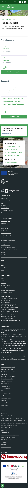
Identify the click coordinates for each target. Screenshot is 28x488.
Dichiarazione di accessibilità (8, 369)
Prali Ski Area (4, 413)
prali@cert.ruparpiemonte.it (11, 308)
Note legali (3, 391)
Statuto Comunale (5, 386)
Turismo (3, 252)
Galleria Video (4, 288)
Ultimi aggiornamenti (6, 398)
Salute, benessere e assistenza (8, 247)
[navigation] (3, 6)
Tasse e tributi (4, 263)
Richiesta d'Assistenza (6, 381)
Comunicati (3, 267)
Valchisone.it (4, 442)
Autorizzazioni (4, 230)
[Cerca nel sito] (24, 6)
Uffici (4, 46)
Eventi (2, 278)
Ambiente (3, 223)
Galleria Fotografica (5, 285)
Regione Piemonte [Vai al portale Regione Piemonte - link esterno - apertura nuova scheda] (5, 1)
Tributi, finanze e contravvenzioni (9, 250)
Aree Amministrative (6, 201)
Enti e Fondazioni (5, 208)
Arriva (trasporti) (5, 433)
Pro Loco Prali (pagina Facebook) (9, 437)
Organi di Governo (5, 198)
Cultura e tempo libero (6, 235)
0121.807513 (6, 300)
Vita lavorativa (4, 254)
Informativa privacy (5, 388)
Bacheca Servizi (5, 384)
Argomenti (8, 19)
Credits (2, 396)
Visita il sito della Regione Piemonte (10, 416)
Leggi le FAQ (4, 374)
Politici (2, 213)
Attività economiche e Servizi (8, 290)
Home (3, 19)
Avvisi (2, 270)
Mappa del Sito (4, 403)
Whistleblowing (5, 405)
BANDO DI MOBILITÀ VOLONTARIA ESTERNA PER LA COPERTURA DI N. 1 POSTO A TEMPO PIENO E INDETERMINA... (14, 103)
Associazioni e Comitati (6, 292)
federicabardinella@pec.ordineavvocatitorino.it (14, 359)
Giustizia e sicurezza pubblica (8, 240)
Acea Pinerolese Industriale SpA (9, 425)
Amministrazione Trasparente (8, 367)
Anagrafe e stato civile (6, 226)
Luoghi (2, 280)
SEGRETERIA (6, 49)
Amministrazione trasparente (12, 87)
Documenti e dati (14, 117)
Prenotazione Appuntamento (8, 376)
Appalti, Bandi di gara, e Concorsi (13, 98)
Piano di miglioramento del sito (8, 372)
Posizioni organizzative (9, 90)
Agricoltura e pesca (5, 221)
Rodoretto (3, 444)
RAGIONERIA (6, 60)
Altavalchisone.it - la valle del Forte (10, 435)
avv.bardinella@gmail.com (10, 358)
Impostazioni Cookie (6, 393)
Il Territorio (3, 283)
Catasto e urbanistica (6, 233)
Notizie (2, 265)
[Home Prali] (13, 7)
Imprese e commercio (6, 242)
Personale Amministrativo (7, 210)
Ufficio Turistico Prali (6, 440)
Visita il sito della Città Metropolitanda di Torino (12, 418)
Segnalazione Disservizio (7, 379)
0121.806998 (6, 302)
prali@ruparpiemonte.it (10, 309)
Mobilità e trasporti (5, 245)
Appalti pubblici (4, 228)
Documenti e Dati (5, 205)
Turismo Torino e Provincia (7, 428)
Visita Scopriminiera (6, 447)
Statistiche (3, 400)
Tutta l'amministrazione (14, 72)
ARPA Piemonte (5, 430)
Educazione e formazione (7, 238)
